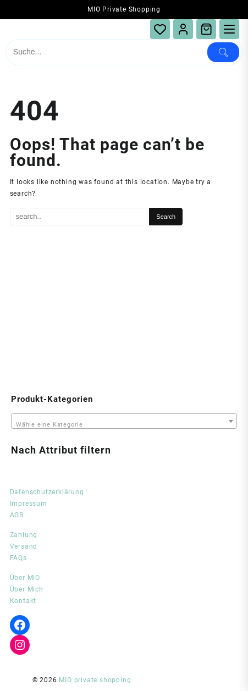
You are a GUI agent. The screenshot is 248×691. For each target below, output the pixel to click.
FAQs (18, 558)
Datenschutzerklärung (47, 492)
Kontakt (23, 601)
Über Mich (26, 589)
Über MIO (25, 578)
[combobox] (124, 421)
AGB (17, 515)
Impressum (28, 503)
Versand (24, 546)
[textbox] (124, 422)
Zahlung (24, 535)
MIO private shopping (95, 680)
